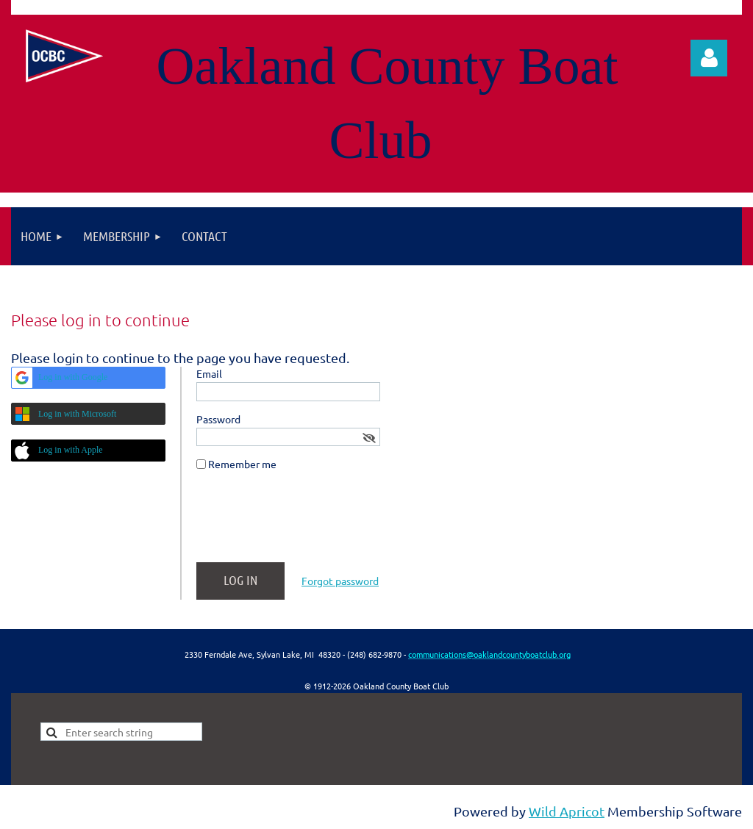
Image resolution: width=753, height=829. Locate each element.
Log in (708, 58)
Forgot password (340, 580)
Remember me (242, 463)
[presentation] (308, 522)
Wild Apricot (566, 811)
